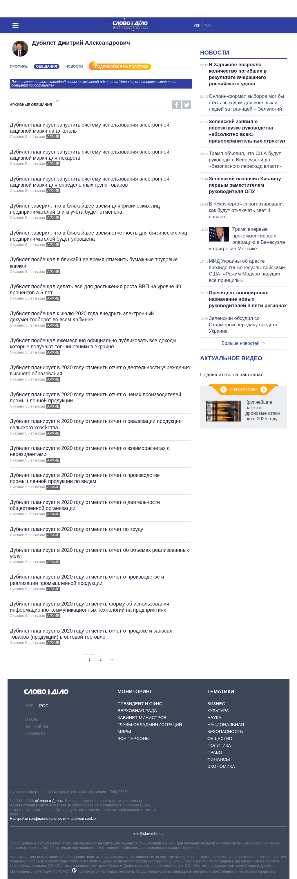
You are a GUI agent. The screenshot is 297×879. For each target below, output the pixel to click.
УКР (197, 25)
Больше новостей (243, 343)
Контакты (36, 726)
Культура (218, 710)
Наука (214, 717)
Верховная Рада (137, 710)
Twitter (186, 104)
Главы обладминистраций (149, 724)
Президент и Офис (139, 703)
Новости (74, 66)
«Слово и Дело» (49, 801)
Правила (34, 733)
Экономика (221, 766)
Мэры (124, 731)
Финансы (218, 759)
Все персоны (133, 738)
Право (214, 752)
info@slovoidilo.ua (148, 833)
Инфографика (244, 389)
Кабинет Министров (141, 717)
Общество (219, 738)
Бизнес (216, 703)
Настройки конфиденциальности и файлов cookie (53, 818)
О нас (31, 719)
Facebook (176, 104)
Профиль (19, 66)
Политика (219, 745)
